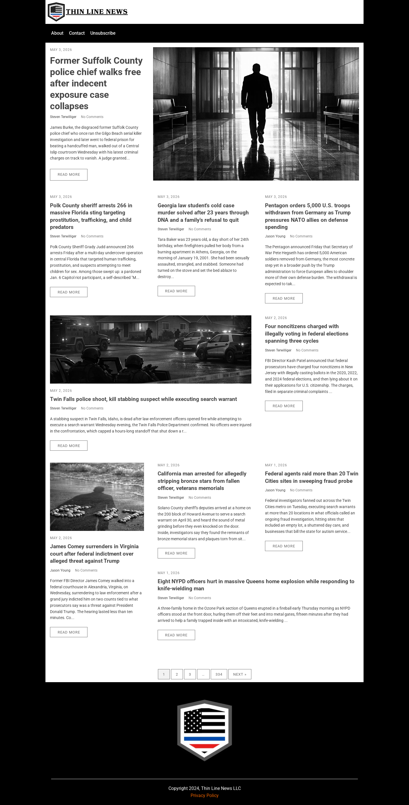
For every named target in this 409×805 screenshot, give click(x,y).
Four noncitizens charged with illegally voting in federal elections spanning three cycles (307, 333)
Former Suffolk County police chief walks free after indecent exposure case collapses (96, 83)
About (57, 33)
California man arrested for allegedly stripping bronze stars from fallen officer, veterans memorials (202, 480)
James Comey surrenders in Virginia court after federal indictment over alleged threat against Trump (94, 553)
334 (219, 674)
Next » (240, 674)
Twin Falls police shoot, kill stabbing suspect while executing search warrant (143, 399)
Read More (69, 174)
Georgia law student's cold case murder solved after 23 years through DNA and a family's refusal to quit (203, 212)
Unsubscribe (103, 33)
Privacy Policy (205, 795)
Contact (77, 33)
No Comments (92, 117)
